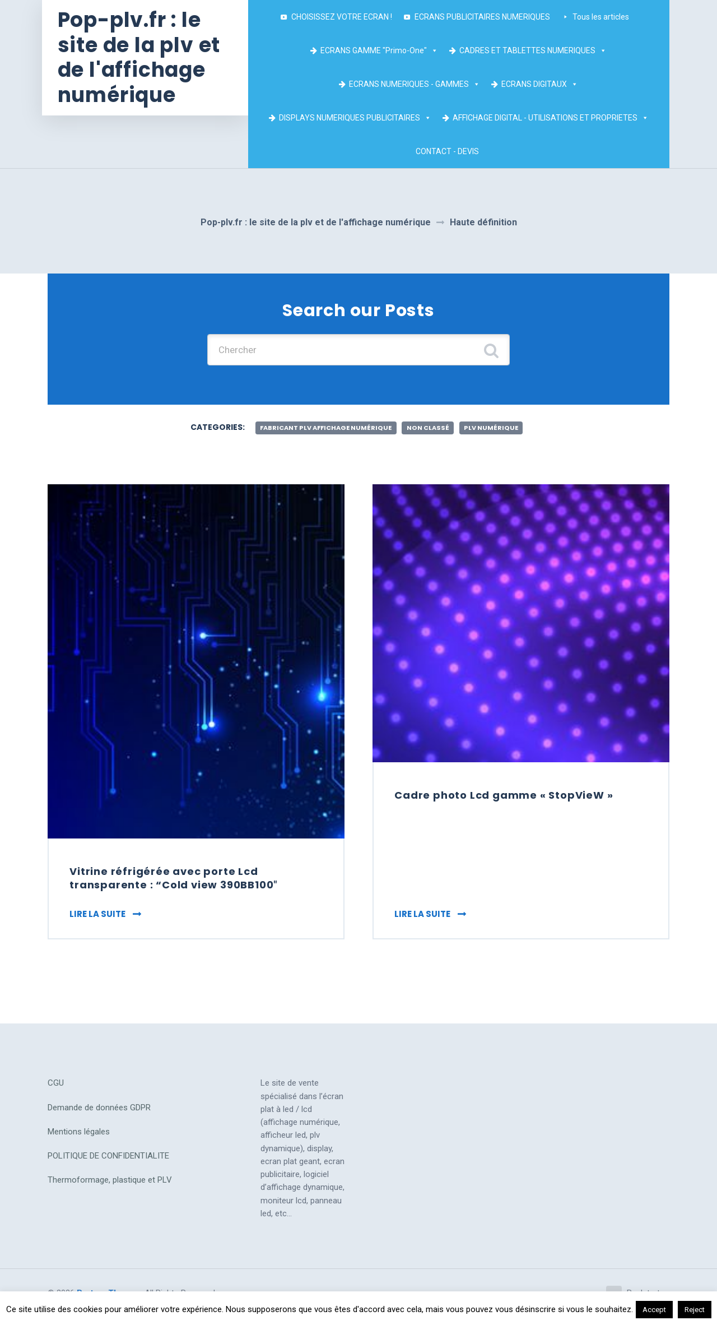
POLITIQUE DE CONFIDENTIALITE (108, 1161)
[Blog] (504, 151)
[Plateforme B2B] (493, 151)
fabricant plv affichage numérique (321, 430)
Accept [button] (654, 1309)
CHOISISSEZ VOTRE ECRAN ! (345, 16)
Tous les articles (608, 15)
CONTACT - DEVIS (450, 151)
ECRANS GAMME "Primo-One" (382, 50)
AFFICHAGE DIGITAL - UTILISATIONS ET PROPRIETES (553, 117)
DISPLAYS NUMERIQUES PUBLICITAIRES (358, 117)
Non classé (432, 430)
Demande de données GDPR (99, 1113)
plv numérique (499, 430)
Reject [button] (695, 1309)
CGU (56, 1088)
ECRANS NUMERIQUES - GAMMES (417, 84)
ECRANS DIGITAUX (543, 84)
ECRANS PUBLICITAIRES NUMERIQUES (485, 16)
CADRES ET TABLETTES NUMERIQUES (536, 50)
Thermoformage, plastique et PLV (110, 1185)
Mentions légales (79, 1137)
